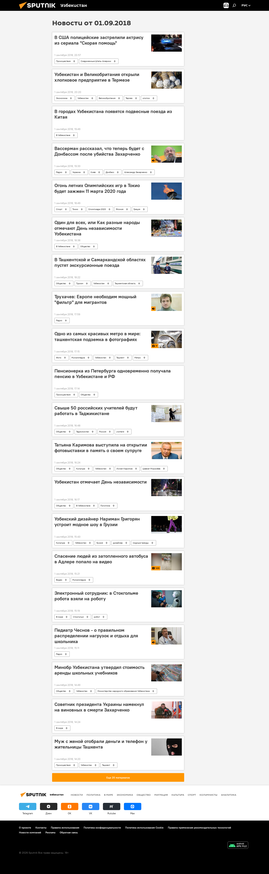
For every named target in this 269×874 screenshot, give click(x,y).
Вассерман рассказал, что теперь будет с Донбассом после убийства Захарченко (99, 151)
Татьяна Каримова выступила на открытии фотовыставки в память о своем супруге (100, 447)
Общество (85, 246)
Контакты (40, 827)
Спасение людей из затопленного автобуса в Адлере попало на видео (101, 559)
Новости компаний (30, 832)
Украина (76, 172)
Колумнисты (208, 794)
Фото (58, 357)
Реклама (50, 832)
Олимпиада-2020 (97, 209)
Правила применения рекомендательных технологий (199, 827)
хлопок (146, 98)
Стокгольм (78, 616)
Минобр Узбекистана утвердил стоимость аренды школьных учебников (99, 670)
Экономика (61, 98)
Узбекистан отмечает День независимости (100, 482)
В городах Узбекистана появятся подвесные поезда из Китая (113, 114)
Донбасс (110, 172)
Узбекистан (83, 98)
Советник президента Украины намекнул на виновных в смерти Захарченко (99, 707)
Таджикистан (82, 431)
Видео (59, 579)
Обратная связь (69, 832)
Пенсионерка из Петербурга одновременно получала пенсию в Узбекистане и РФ (112, 373)
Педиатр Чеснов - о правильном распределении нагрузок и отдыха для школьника (96, 635)
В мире (59, 616)
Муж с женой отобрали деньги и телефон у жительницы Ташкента (100, 744)
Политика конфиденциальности (102, 827)
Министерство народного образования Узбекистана (124, 691)
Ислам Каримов (124, 468)
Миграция (161, 794)
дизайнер (118, 542)
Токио (75, 209)
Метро (137, 357)
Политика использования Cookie (144, 827)
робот (97, 616)
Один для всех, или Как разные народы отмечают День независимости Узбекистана (97, 228)
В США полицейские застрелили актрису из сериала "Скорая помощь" (98, 40)
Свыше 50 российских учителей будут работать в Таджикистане (95, 410)
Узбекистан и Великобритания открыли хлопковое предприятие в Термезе (96, 77)
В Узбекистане (63, 135)
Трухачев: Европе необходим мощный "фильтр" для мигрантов (95, 299)
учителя (120, 431)
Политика (105, 505)
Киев (93, 172)
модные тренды (141, 542)
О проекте (25, 827)
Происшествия (63, 61)
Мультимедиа (78, 357)
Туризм (79, 283)
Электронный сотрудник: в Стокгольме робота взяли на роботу (96, 596)
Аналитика (228, 794)
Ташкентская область (125, 283)
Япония (119, 209)
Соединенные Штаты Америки (96, 61)
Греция (137, 209)
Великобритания (107, 98)
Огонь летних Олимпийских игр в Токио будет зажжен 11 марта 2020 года (97, 188)
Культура (80, 468)
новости (77, 794)
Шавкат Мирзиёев (151, 468)
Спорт (59, 209)
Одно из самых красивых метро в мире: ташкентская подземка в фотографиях (97, 336)
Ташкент (120, 357)
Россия (102, 431)
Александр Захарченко (135, 172)
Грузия (99, 542)
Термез (129, 98)
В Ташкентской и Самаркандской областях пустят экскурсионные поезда (100, 262)
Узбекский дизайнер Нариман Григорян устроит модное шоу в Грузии (97, 521)
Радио (59, 172)
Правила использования (65, 827)
